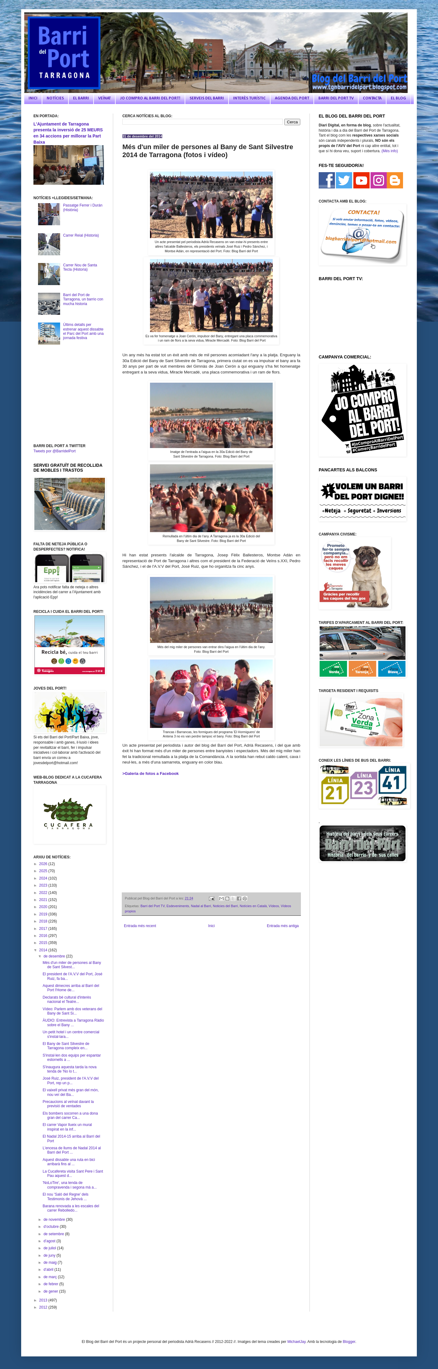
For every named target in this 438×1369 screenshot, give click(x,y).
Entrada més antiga (283, 926)
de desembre (55, 956)
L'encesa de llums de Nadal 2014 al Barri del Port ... (72, 1150)
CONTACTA (372, 98)
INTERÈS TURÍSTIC (249, 98)
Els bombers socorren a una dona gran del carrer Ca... (70, 1115)
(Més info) (390, 151)
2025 (43, 871)
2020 (43, 907)
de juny (50, 1255)
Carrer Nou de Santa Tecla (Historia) (80, 267)
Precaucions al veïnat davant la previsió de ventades (68, 1104)
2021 (43, 900)
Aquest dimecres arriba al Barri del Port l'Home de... (71, 988)
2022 (43, 893)
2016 (43, 936)
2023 (43, 885)
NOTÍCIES (55, 98)
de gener (51, 1291)
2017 (43, 928)
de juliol (50, 1248)
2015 (43, 943)
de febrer (51, 1284)
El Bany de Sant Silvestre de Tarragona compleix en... (66, 1046)
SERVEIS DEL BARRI (207, 98)
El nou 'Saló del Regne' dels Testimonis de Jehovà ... (65, 1196)
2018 (43, 921)
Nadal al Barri (201, 906)
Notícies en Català (253, 906)
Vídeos (274, 906)
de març (51, 1277)
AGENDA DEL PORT (292, 98)
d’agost (50, 1241)
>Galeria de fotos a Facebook (150, 773)
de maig (51, 1262)
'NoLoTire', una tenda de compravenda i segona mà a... (70, 1185)
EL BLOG (398, 98)
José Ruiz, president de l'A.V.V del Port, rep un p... (71, 1080)
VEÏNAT (104, 98)
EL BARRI (81, 98)
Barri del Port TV (152, 906)
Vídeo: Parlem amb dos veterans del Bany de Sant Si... (72, 1011)
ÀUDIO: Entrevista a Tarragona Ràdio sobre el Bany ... (73, 1022)
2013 (43, 1300)
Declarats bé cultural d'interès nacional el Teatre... (67, 999)
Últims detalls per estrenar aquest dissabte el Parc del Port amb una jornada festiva (83, 331)
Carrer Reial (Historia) (81, 235)
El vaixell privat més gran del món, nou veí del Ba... (71, 1092)
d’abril (49, 1269)
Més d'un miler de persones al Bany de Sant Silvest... (72, 965)
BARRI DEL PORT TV (336, 98)
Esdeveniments (178, 906)
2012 (43, 1307)
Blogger (349, 1342)
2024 (43, 878)
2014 (43, 950)
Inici (211, 926)
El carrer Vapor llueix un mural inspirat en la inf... (67, 1127)
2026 (43, 864)
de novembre (55, 1219)
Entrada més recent (140, 926)
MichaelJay (296, 1342)
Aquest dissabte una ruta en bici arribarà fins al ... (69, 1162)
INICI (33, 98)
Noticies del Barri (225, 906)
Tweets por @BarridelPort (54, 451)
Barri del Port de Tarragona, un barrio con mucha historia (83, 299)
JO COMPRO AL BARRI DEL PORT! (150, 98)
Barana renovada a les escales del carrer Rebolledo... (71, 1208)
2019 (43, 914)
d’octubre (52, 1226)
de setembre (54, 1234)
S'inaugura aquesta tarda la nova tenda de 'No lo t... (70, 1069)
